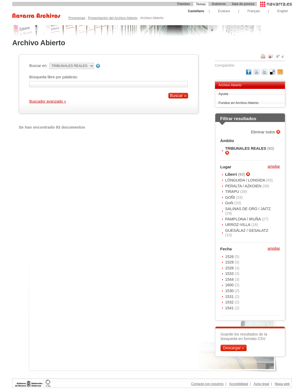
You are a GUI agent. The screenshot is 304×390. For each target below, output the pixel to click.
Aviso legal (261, 384)
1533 (230, 273)
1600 (230, 285)
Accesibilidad (238, 384)
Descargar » (233, 348)
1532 (230, 302)
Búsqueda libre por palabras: (53, 77)
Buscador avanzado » (47, 101)
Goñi (229, 203)
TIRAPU (232, 191)
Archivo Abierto (230, 85)
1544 (230, 279)
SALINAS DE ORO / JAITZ (248, 209)
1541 (230, 308)
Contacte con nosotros (207, 384)
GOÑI (230, 197)
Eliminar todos (263, 132)
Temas (201, 4)
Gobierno (219, 4)
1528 (230, 268)
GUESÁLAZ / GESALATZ (246, 230)
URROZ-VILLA (238, 225)
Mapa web (282, 384)
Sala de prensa (243, 4)
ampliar (273, 166)
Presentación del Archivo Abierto (112, 18)
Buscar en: (38, 66)
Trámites (183, 4)
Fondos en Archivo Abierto (238, 103)
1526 (230, 257)
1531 (230, 296)
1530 (230, 291)
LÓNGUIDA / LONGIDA (245, 180)
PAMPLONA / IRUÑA (243, 219)
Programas (76, 18)
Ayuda (223, 94)
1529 (230, 262)
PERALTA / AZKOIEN (243, 186)
